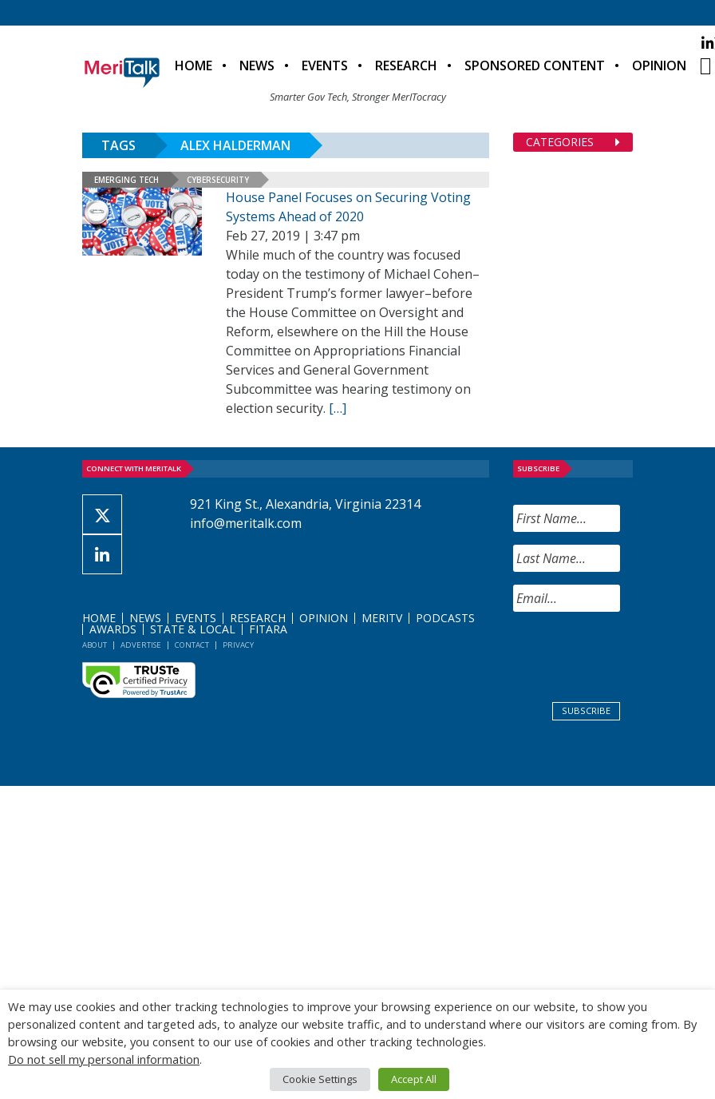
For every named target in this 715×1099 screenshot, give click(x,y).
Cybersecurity (218, 179)
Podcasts (445, 617)
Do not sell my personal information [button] (103, 1059)
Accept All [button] (414, 1079)
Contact (192, 645)
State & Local (192, 629)
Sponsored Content (534, 65)
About (94, 645)
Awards (112, 629)
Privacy (238, 645)
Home (193, 65)
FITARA (268, 629)
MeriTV (381, 617)
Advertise (140, 645)
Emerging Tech (126, 179)
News (257, 65)
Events (325, 65)
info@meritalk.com (246, 523)
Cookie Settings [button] (320, 1079)
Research (406, 65)
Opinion (659, 65)
